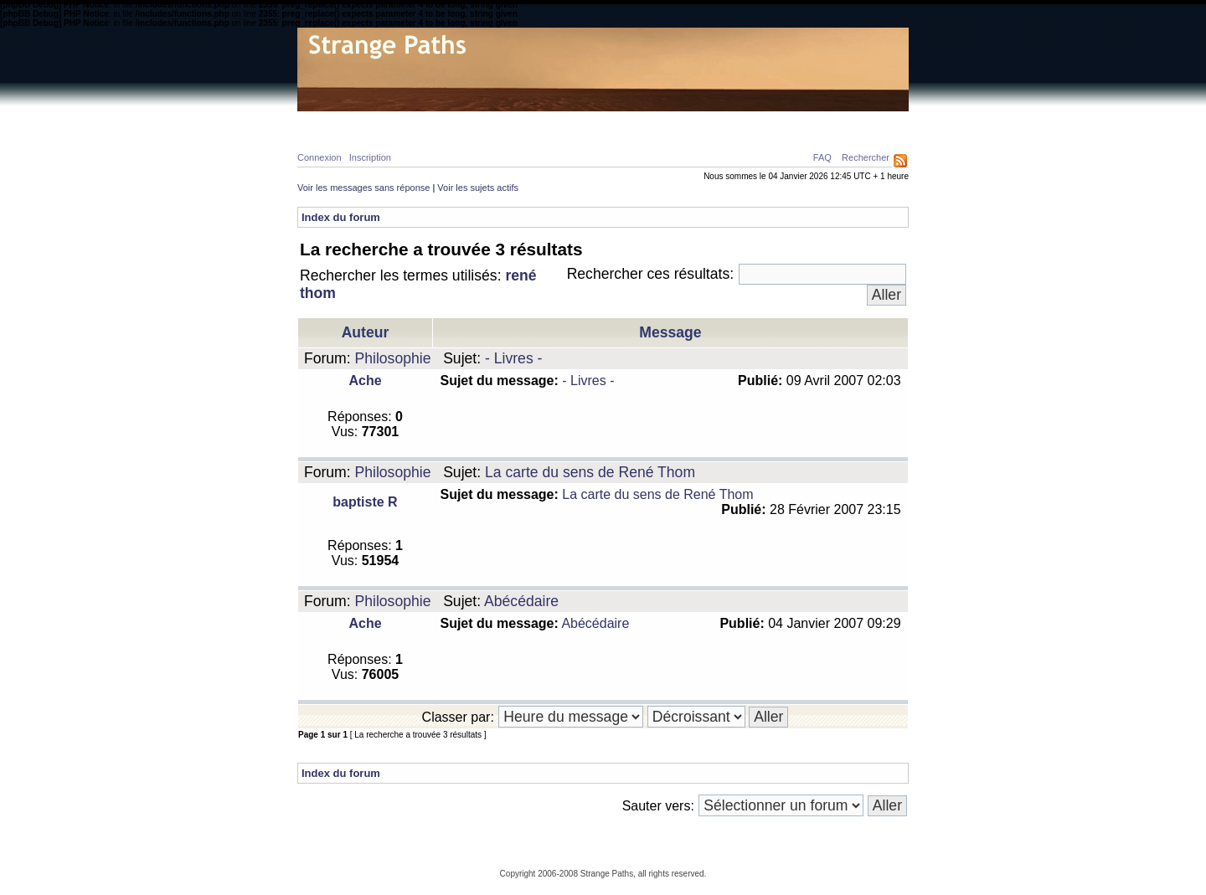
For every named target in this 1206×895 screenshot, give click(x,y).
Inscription (370, 157)
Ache (364, 380)
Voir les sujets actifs (477, 188)
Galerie (593, 122)
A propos (759, 122)
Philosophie (520, 122)
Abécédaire (521, 601)
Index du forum (341, 217)
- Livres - (513, 358)
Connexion (319, 157)
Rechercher (865, 157)
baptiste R (364, 502)
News (647, 122)
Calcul (448, 122)
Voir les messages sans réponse (363, 188)
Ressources (836, 122)
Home (327, 122)
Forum (698, 122)
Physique (385, 122)
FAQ (822, 157)
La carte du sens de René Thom (590, 472)
